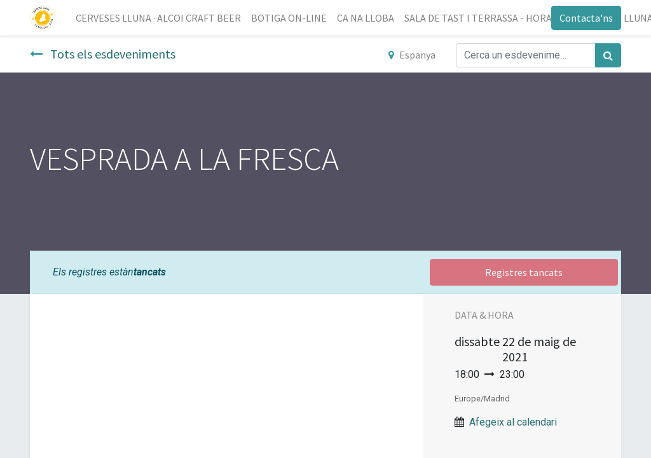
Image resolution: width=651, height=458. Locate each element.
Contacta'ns (586, 17)
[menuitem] (158, 18)
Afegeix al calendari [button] (513, 422)
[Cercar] (608, 55)
